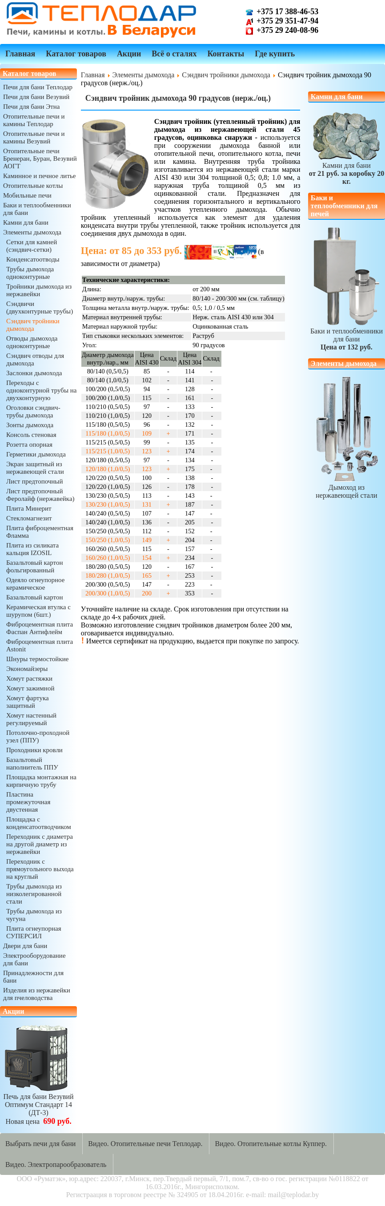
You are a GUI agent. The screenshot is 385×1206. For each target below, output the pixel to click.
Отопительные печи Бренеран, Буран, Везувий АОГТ (40, 158)
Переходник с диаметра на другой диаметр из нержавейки (39, 844)
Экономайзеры (27, 668)
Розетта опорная (29, 444)
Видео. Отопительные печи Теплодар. (145, 1143)
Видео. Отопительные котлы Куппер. (271, 1143)
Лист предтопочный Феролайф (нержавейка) (40, 495)
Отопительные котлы (33, 185)
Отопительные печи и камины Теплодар (33, 120)
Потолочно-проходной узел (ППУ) (37, 736)
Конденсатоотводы (33, 259)
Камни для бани (25, 222)
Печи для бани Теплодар (37, 87)
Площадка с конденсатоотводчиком (38, 823)
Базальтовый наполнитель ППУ (32, 763)
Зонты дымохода (29, 424)
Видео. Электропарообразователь (55, 1164)
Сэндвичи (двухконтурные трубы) (39, 307)
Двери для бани (25, 945)
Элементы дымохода (32, 232)
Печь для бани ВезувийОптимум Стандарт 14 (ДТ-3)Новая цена (39, 1105)
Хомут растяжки (29, 678)
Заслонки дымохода (34, 373)
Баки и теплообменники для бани (346, 335)
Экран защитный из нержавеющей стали (35, 467)
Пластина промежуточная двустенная (28, 802)
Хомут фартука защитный (27, 701)
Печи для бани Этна (31, 106)
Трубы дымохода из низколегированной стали (34, 894)
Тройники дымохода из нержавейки (39, 290)
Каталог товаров (76, 53)
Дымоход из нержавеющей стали (346, 487)
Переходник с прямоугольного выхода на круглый (40, 869)
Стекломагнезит (29, 518)
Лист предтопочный (34, 481)
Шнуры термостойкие (37, 659)
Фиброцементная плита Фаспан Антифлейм (39, 628)
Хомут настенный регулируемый (31, 719)
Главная (20, 53)
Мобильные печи (27, 195)
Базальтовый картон (34, 597)
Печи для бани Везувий (36, 96)
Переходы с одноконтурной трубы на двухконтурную (41, 390)
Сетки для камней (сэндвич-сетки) (31, 245)
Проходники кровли (34, 750)
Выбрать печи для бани (40, 1143)
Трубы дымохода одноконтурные (30, 273)
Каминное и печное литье (39, 175)
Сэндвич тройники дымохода (33, 324)
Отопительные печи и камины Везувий (33, 137)
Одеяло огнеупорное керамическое (35, 583)
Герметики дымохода (36, 454)
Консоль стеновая (31, 434)
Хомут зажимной (30, 688)
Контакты (225, 53)
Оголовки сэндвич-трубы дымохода (33, 411)
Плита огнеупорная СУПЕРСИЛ (33, 932)
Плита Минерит (29, 508)
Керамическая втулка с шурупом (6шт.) (38, 610)
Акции (129, 53)
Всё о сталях (174, 53)
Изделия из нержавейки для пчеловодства (36, 994)
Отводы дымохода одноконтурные (32, 342)
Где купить (275, 53)
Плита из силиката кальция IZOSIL (32, 549)
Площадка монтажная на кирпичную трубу (41, 781)
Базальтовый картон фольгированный (34, 566)
